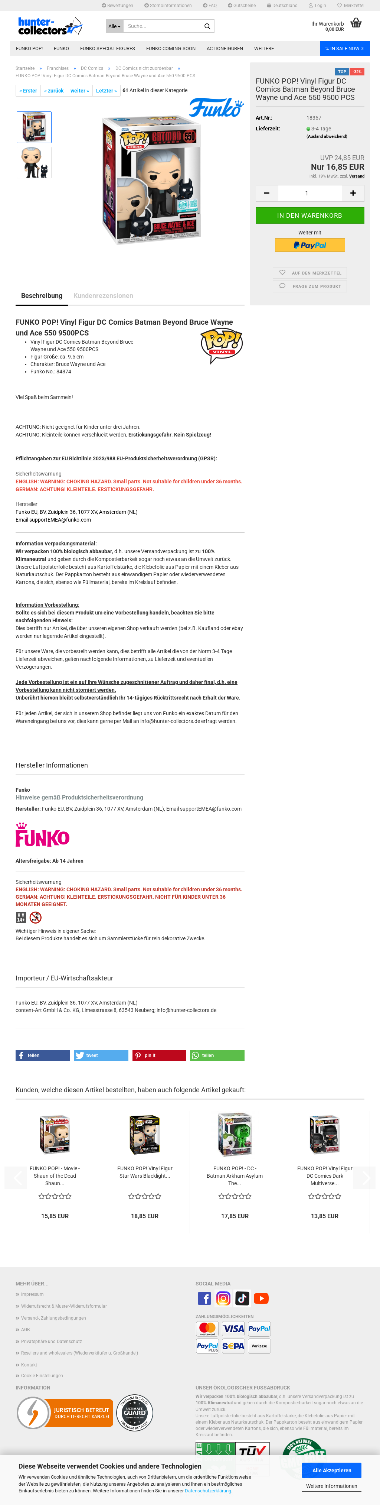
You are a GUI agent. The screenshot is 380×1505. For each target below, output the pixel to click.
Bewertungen (117, 5)
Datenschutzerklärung (208, 1490)
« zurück (53, 91)
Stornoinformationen (168, 5)
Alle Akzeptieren (331, 1470)
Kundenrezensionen (103, 295)
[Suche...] (115, 26)
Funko (61, 48)
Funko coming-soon (171, 48)
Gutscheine (242, 5)
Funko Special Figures (107, 48)
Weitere (264, 48)
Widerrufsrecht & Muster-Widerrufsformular (64, 1306)
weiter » (80, 91)
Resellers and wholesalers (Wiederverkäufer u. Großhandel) (79, 1353)
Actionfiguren (225, 48)
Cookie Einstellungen (42, 1375)
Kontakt (29, 1365)
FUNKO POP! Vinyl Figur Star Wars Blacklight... (145, 1172)
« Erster (28, 91)
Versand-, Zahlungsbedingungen (53, 1318)
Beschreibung (41, 295)
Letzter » (106, 91)
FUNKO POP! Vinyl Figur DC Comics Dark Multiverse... (325, 1175)
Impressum (32, 1294)
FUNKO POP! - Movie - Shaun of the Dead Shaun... (55, 1175)
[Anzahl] (310, 193)
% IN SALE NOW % (344, 48)
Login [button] (317, 5)
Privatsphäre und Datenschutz (51, 1341)
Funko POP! (29, 48)
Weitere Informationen (331, 1486)
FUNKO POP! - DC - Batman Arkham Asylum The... (235, 1175)
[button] (282, 5)
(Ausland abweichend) (327, 136)
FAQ (210, 5)
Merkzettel (350, 5)
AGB (25, 1329)
